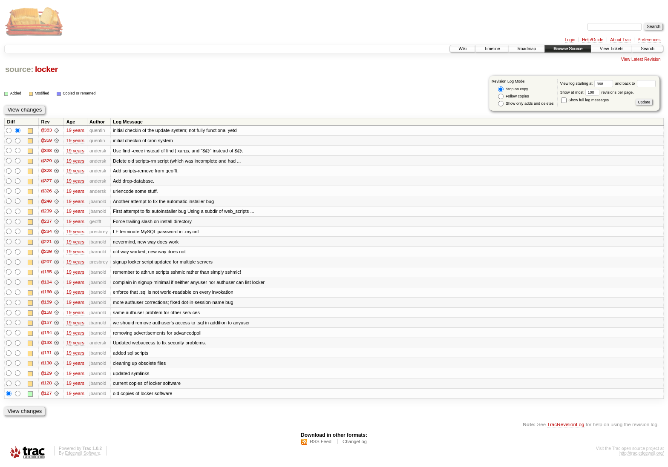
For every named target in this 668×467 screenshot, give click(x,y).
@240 (46, 201)
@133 (46, 344)
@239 (46, 212)
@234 (46, 232)
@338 (46, 150)
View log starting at (587, 83)
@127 (46, 396)
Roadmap (527, 48)
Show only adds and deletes (525, 103)
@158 (46, 314)
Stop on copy (513, 89)
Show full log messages (585, 100)
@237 (46, 222)
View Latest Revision (641, 59)
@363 (46, 130)
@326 (46, 191)
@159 (46, 304)
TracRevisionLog (565, 427)
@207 (46, 263)
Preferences (649, 39)
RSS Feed (320, 444)
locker (46, 69)
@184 (46, 283)
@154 (46, 334)
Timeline (492, 48)
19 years (75, 130)
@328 (46, 171)
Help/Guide (592, 39)
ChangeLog (355, 444)
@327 (46, 181)
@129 (46, 375)
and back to (635, 83)
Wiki (462, 48)
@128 (46, 385)
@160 (46, 293)
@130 (46, 365)
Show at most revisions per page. (597, 92)
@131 (46, 355)
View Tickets (611, 48)
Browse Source (567, 48)
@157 (46, 324)
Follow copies (513, 96)
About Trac (620, 39)
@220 (46, 252)
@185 (46, 273)
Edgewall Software (82, 455)
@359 (46, 140)
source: (19, 69)
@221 (46, 242)
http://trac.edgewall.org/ (641, 455)
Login (570, 39)
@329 (46, 161)
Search (647, 48)
